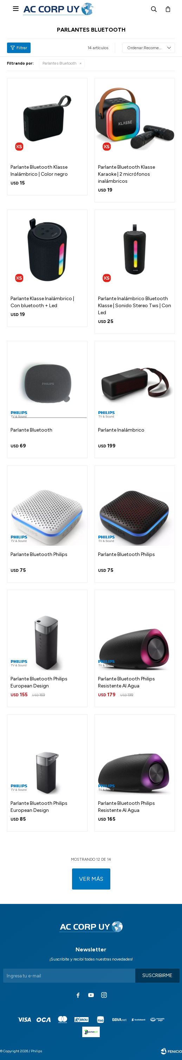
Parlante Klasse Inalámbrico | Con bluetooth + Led (42, 302)
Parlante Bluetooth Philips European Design (39, 682)
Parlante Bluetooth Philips (39, 554)
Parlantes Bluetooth (60, 63)
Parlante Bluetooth (31, 430)
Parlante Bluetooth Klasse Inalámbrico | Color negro (39, 170)
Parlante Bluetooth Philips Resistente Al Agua (126, 682)
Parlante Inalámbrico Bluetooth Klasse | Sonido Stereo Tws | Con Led (134, 306)
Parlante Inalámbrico (121, 430)
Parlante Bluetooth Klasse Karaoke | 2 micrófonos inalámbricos (126, 174)
